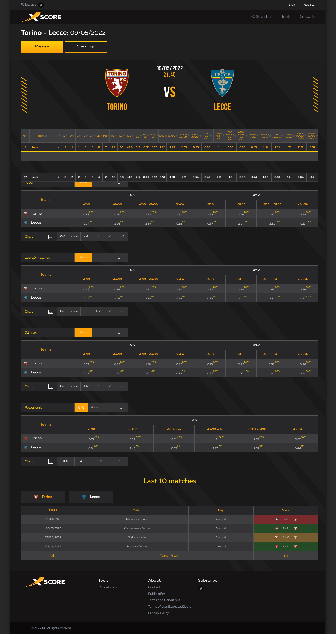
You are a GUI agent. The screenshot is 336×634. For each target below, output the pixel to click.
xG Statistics (261, 17)
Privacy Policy (158, 613)
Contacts (307, 17)
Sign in (293, 4)
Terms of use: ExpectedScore (169, 606)
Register (309, 4)
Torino (116, 107)
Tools (285, 17)
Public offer (156, 593)
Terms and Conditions (164, 600)
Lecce (222, 107)
